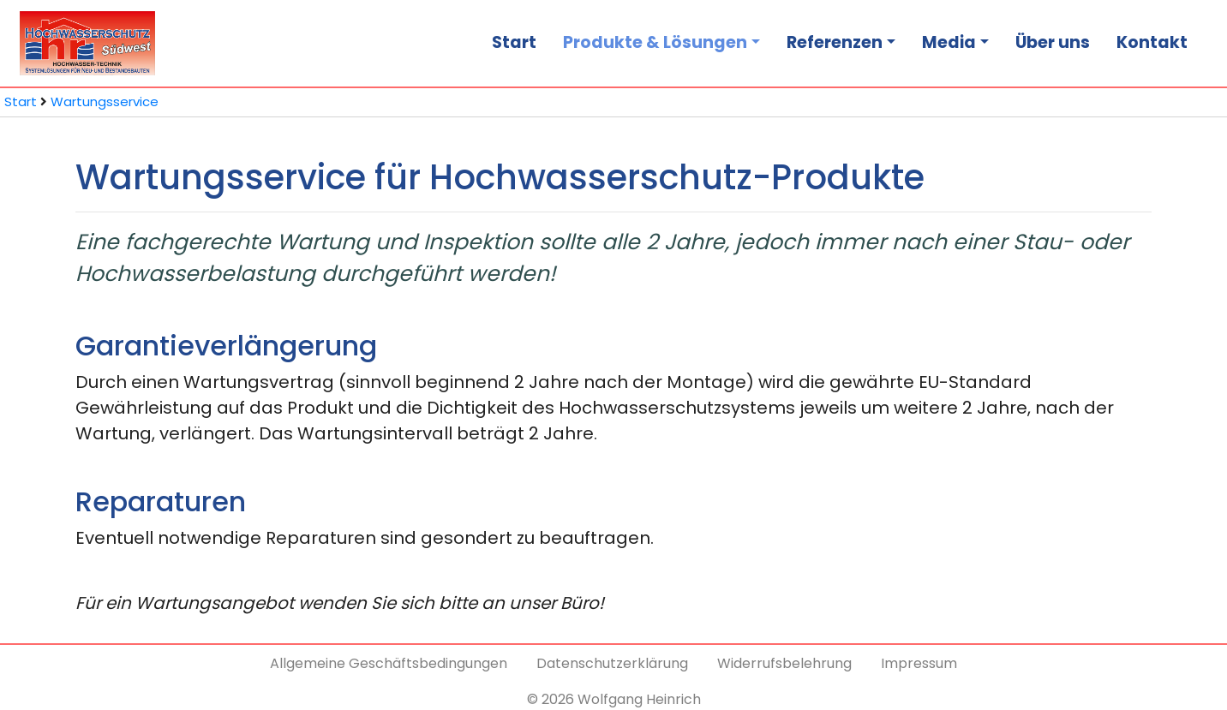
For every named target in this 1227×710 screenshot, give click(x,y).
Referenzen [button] (835, 42)
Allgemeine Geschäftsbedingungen (388, 663)
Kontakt (1152, 42)
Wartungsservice (105, 101)
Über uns (1052, 42)
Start (514, 42)
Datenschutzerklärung (612, 663)
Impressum (919, 663)
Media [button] (949, 42)
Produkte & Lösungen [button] (655, 42)
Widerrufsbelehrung (784, 663)
